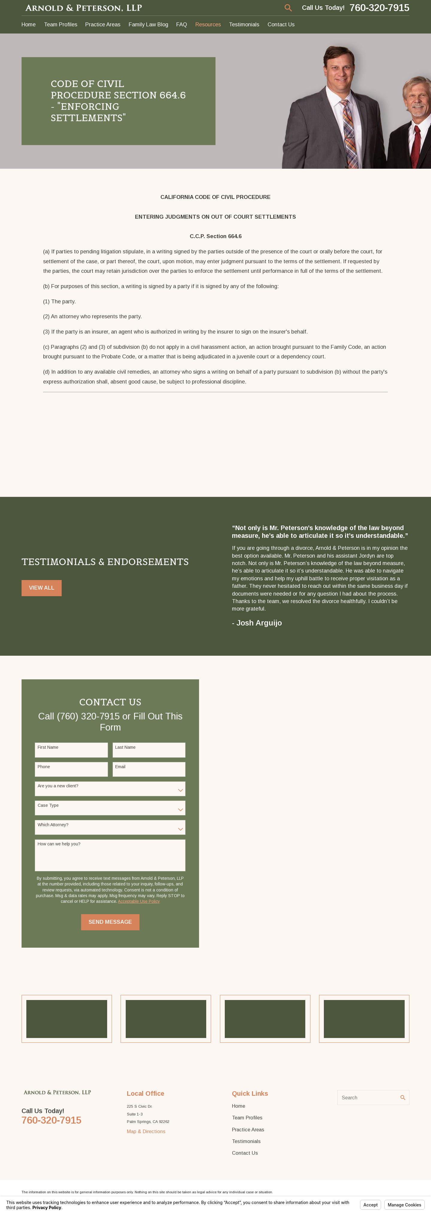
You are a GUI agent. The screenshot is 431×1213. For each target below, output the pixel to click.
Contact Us (245, 1153)
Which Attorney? (51, 824)
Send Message (108, 922)
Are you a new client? (56, 785)
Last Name (123, 747)
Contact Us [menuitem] (281, 25)
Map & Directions (146, 1131)
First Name (46, 747)
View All (41, 592)
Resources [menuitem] (208, 25)
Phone (42, 766)
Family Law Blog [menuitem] (148, 25)
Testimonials (246, 1141)
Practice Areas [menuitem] (102, 25)
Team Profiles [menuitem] (60, 25)
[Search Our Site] (402, 1097)
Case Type (46, 805)
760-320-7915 (379, 8)
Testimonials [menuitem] (244, 25)
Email (118, 766)
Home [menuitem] (29, 25)
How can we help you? (57, 843)
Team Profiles (247, 1117)
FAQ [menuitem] (181, 25)
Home (238, 1106)
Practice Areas (248, 1129)
